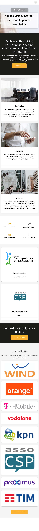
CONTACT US (19, 65)
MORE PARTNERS (19, 512)
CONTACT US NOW (19, 337)
